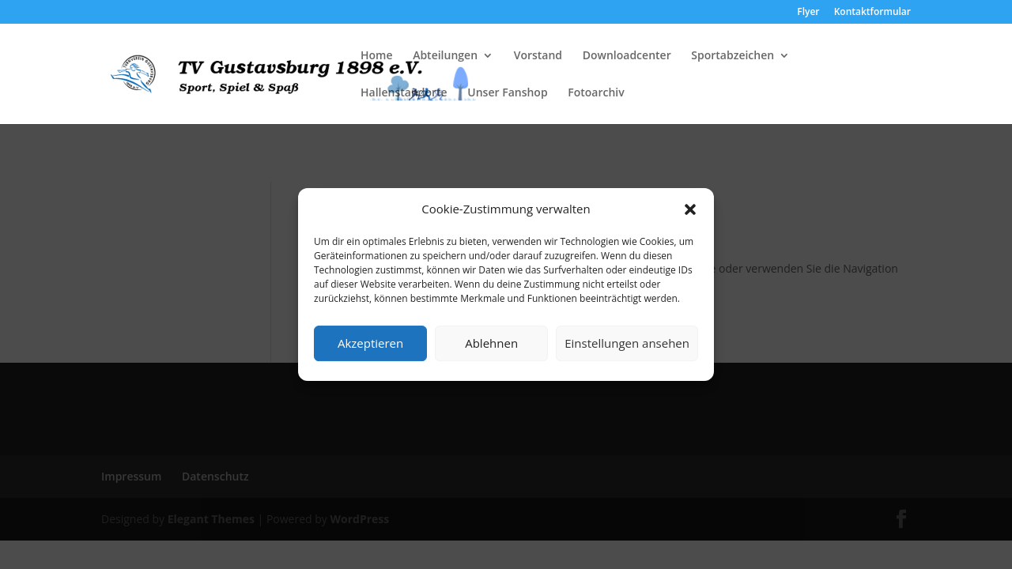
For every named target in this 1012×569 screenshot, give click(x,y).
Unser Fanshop (507, 93)
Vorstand (538, 56)
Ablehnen (491, 343)
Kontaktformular (872, 12)
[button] (690, 209)
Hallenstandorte (404, 93)
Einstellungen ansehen (627, 343)
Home (377, 56)
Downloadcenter (627, 56)
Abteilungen (445, 56)
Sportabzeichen (732, 56)
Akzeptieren (370, 343)
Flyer (808, 12)
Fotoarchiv (596, 93)
